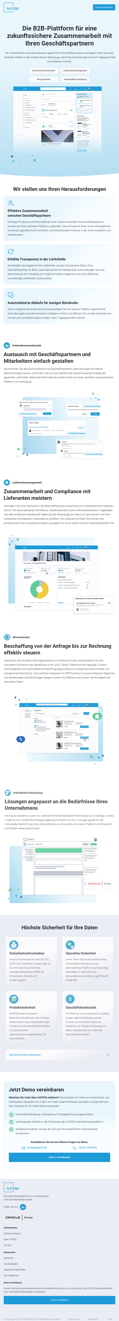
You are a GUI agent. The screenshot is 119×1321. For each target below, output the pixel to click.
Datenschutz (74, 1319)
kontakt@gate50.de (37, 1147)
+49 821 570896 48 (87, 1147)
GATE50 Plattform (12, 1233)
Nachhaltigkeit (11, 1264)
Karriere (7, 1245)
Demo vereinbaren (104, 7)
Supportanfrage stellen (15, 1269)
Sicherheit (8, 1258)
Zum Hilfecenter (11, 1275)
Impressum (93, 1319)
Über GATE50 (10, 1239)
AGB (110, 1319)
